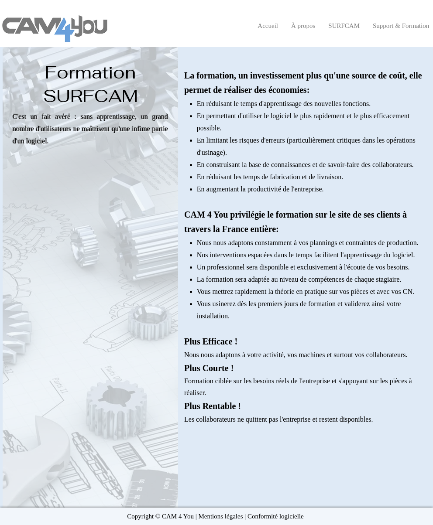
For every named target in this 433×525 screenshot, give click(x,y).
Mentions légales (220, 516)
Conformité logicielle (275, 516)
